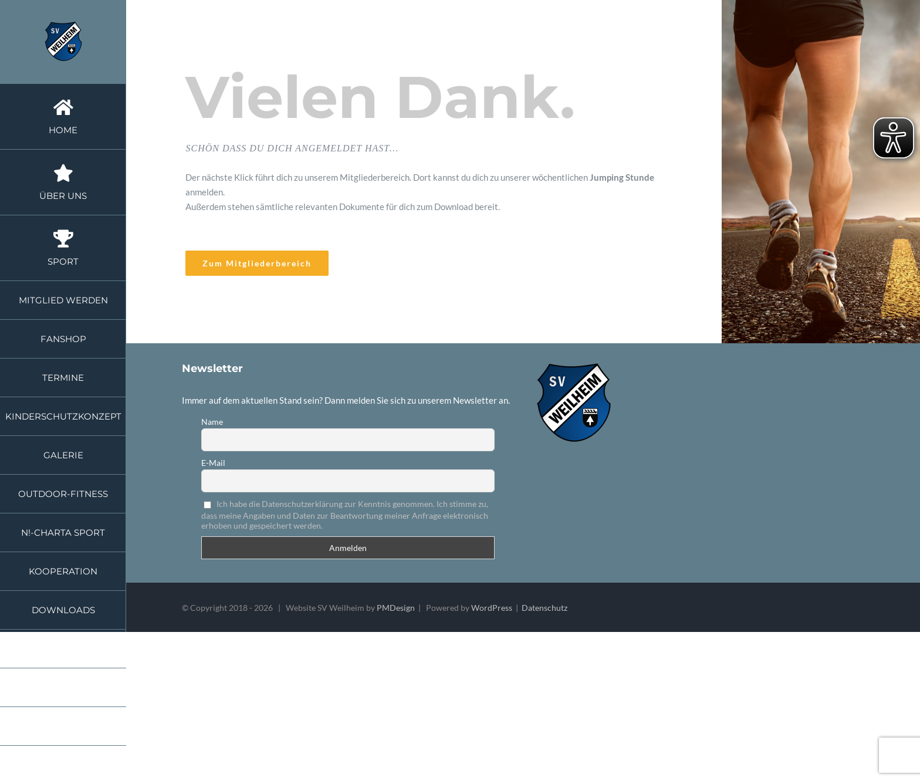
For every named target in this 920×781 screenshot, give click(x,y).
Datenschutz (544, 608)
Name (212, 422)
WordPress (491, 608)
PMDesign (396, 608)
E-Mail (213, 463)
